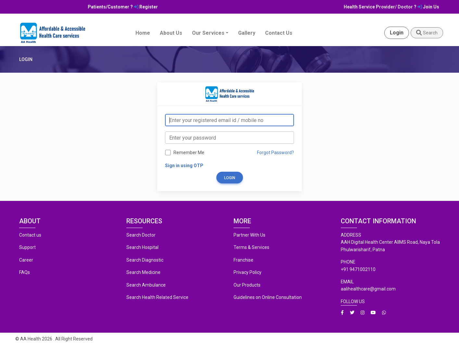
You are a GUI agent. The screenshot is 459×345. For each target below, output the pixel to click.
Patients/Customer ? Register (123, 6)
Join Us (428, 6)
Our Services (208, 33)
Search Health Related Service (157, 297)
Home (142, 33)
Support (27, 247)
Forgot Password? (275, 152)
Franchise (243, 260)
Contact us (30, 235)
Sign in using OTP (184, 165)
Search (427, 32)
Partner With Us (249, 235)
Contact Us (278, 33)
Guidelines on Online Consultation (268, 297)
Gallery (246, 33)
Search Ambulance (146, 285)
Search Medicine (143, 272)
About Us (171, 33)
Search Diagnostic (144, 260)
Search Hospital (142, 247)
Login (396, 33)
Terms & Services (251, 247)
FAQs (24, 272)
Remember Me (188, 152)
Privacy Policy (247, 272)
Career (26, 260)
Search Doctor (141, 235)
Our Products (247, 285)
